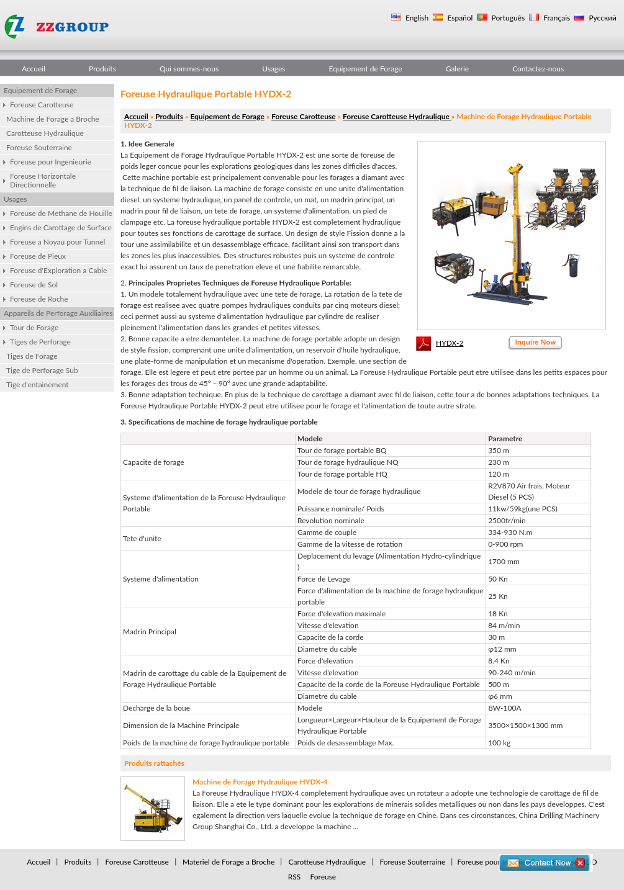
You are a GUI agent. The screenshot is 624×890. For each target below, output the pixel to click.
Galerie (457, 68)
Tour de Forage (34, 327)
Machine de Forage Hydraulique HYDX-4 (260, 781)
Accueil (33, 68)
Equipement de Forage (365, 68)
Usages (273, 68)
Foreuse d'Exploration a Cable (58, 270)
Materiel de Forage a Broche (228, 861)
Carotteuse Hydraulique (45, 133)
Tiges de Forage (32, 356)
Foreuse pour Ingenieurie (50, 161)
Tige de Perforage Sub (42, 370)
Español (459, 17)
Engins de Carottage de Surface (61, 227)
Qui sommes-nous (189, 68)
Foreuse (323, 876)
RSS (294, 876)
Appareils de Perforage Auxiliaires (58, 313)
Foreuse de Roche (39, 298)
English (416, 17)
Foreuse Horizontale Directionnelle (43, 180)
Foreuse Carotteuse (41, 104)
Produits (102, 68)
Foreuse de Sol (34, 284)
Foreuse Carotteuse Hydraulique (397, 116)
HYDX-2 (449, 343)
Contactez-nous (538, 68)
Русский (602, 17)
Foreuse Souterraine (39, 147)
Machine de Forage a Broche (52, 119)
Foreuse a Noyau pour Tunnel (57, 241)
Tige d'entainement (37, 384)
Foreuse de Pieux (38, 256)
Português (507, 17)
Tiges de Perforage (40, 341)
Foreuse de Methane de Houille (61, 213)
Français (555, 17)
